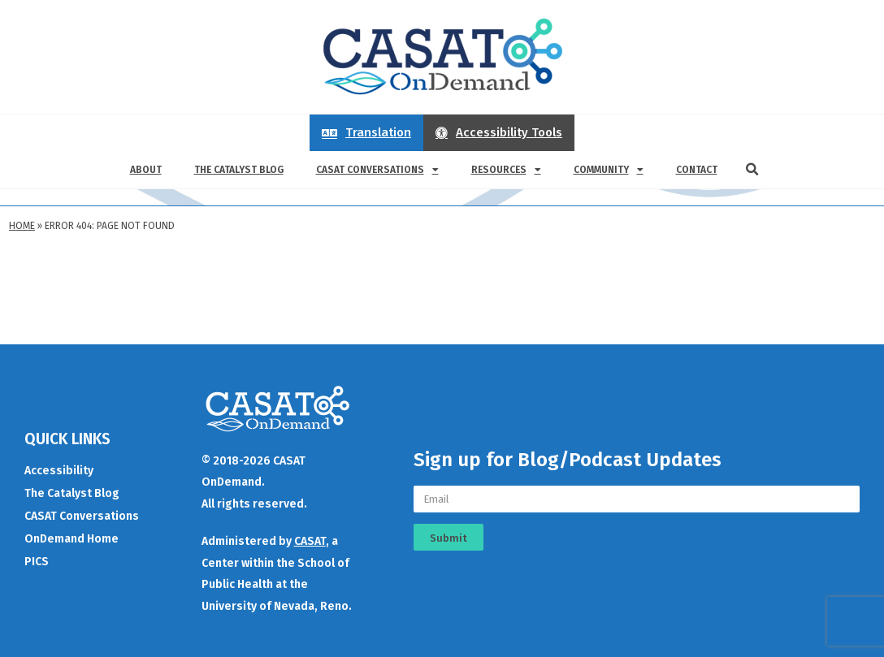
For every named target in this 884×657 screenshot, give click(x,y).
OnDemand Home (71, 539)
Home (22, 225)
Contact (696, 169)
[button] (752, 169)
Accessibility (58, 471)
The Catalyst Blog (239, 169)
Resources (506, 170)
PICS (36, 561)
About (146, 169)
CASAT (310, 541)
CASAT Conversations (377, 170)
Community (609, 170)
